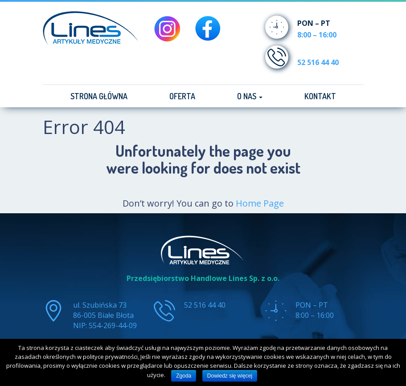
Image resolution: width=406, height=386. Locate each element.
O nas (249, 96)
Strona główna (98, 96)
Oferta (182, 96)
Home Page (260, 203)
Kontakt (320, 96)
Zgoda (183, 376)
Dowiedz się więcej (229, 376)
